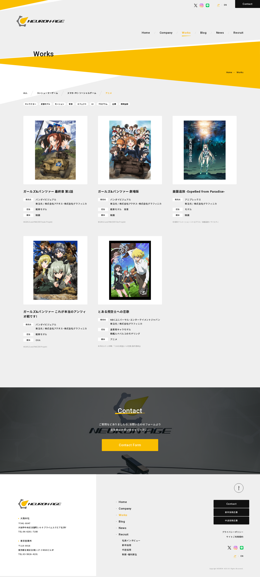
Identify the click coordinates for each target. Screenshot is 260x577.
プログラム (120, 103)
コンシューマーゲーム (49, 92)
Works (186, 32)
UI (107, 103)
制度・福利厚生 (129, 555)
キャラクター (32, 103)
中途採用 (126, 550)
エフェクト (94, 103)
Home (146, 32)
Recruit (238, 32)
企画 (134, 103)
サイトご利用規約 (234, 537)
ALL (25, 92)
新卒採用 (126, 545)
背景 (81, 103)
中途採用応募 (228, 521)
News (220, 32)
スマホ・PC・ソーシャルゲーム (87, 92)
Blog (203, 32)
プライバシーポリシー (232, 532)
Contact (247, 3)
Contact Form (130, 445)
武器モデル (50, 103)
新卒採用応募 (228, 513)
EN (225, 5)
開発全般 (146, 103)
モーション (67, 103)
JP (218, 5)
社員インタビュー (131, 541)
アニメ (117, 92)
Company (166, 32)
